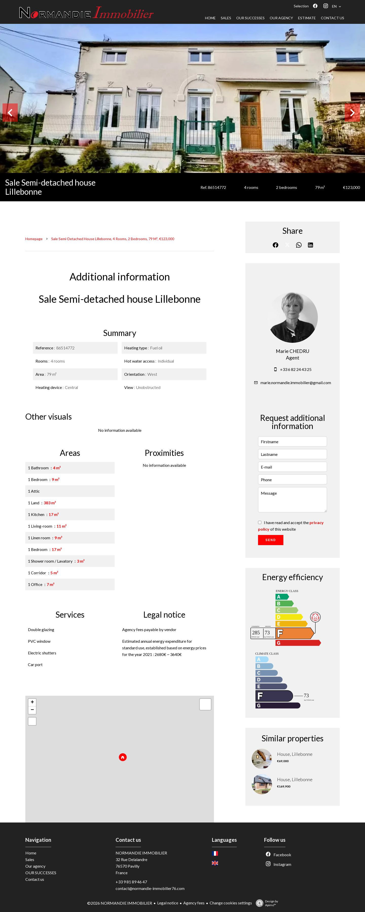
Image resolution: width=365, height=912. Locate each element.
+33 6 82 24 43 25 (296, 369)
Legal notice (167, 902)
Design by (265, 903)
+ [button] (32, 702)
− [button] (32, 710)
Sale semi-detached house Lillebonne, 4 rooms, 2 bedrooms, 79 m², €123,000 (112, 239)
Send (270, 540)
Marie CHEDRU (292, 351)
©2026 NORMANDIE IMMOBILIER (119, 903)
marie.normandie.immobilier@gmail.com (296, 382)
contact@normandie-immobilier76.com (150, 888)
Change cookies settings (231, 902)
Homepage (34, 239)
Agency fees (194, 902)
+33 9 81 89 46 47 (131, 881)
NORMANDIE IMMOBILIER (141, 852)
